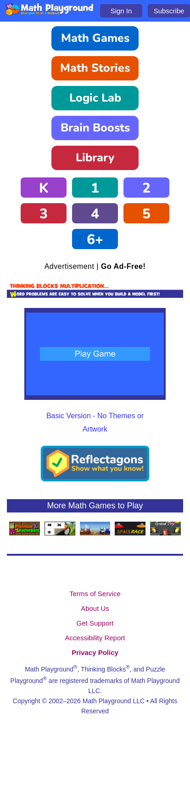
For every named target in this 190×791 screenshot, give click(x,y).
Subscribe (169, 11)
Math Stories (95, 68)
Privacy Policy (95, 652)
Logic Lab (95, 98)
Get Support (95, 623)
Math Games (95, 38)
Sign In (121, 11)
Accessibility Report (95, 638)
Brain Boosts (95, 128)
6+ (95, 239)
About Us (95, 608)
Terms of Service (95, 594)
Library (95, 157)
